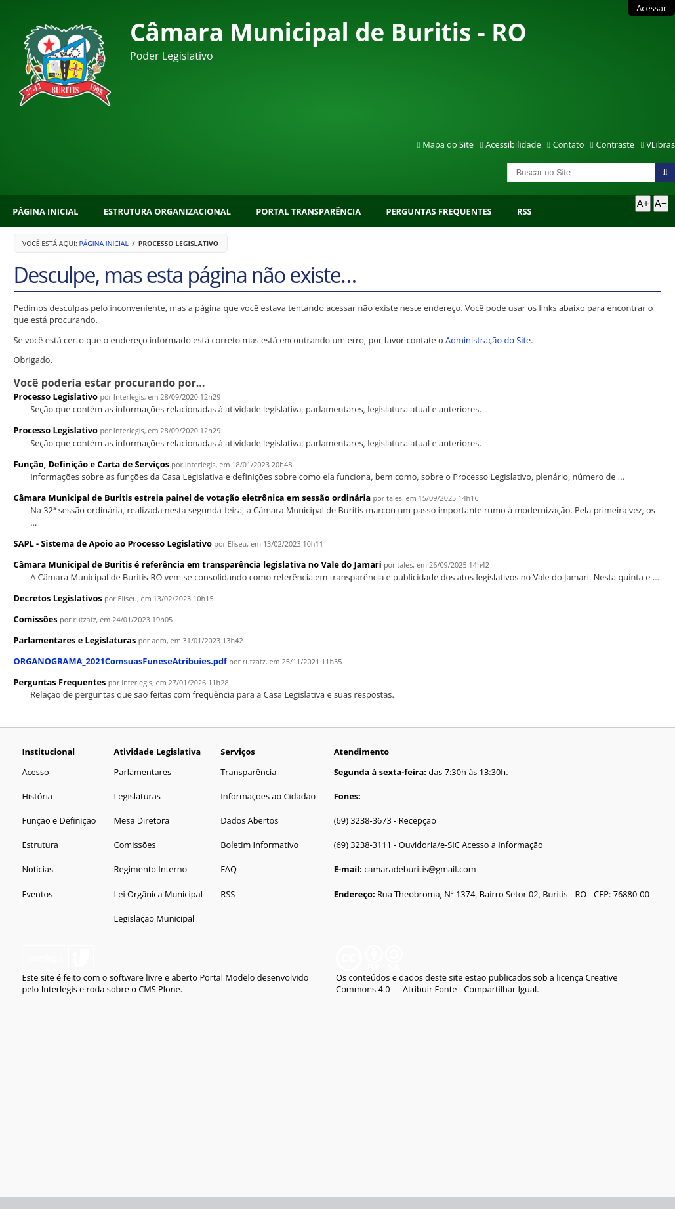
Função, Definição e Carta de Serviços (91, 464)
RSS (524, 211)
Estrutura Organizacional (167, 211)
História (37, 796)
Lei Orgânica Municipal (158, 894)
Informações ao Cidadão (268, 796)
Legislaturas (137, 796)
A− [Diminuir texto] (661, 203)
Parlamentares (142, 772)
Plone (169, 989)
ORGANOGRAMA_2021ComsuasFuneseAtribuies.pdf (120, 661)
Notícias (37, 869)
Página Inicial (45, 211)
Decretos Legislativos (58, 598)
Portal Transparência (308, 211)
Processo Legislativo (56, 396)
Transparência (248, 772)
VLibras (660, 144)
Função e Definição (59, 820)
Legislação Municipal (154, 918)
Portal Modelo (227, 977)
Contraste (615, 144)
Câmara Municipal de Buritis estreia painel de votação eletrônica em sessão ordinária (192, 497)
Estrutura (40, 845)
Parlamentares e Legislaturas (75, 640)
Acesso (35, 772)
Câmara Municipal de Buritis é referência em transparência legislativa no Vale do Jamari (198, 564)
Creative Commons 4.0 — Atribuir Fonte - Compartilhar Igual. (476, 983)
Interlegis (59, 989)
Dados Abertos (249, 820)
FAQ (228, 869)
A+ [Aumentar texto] (642, 203)
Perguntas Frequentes (438, 211)
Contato (568, 144)
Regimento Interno (151, 869)
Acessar (651, 8)
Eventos (37, 894)
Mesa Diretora (142, 820)
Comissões (36, 619)
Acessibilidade (513, 144)
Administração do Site (488, 340)
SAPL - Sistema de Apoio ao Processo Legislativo (113, 543)
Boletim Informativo (259, 845)
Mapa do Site (448, 144)
